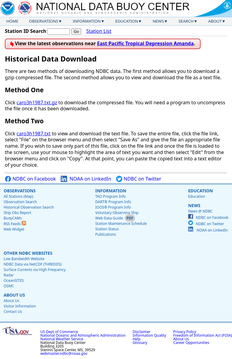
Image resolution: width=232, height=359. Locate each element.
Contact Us (13, 311)
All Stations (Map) (18, 196)
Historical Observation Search (29, 207)
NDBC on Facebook (30, 179)
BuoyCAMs (13, 218)
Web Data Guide (109, 218)
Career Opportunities (191, 342)
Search (186, 21)
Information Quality (149, 335)
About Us (14, 295)
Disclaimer (141, 331)
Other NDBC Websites (28, 253)
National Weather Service (61, 339)
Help (136, 339)
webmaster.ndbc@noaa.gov (63, 353)
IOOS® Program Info (113, 207)
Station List (98, 31)
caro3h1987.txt (34, 133)
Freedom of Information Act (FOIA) (202, 335)
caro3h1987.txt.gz (37, 102)
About (215, 21)
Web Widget (14, 229)
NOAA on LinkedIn (86, 179)
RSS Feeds (15, 223)
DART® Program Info (113, 201)
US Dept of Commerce (59, 331)
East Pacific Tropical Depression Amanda (145, 43)
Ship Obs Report (17, 212)
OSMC (9, 285)
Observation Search (20, 201)
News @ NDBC (200, 211)
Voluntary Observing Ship (116, 212)
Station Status (107, 228)
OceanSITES (14, 280)
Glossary (140, 342)
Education (126, 21)
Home (12, 21)
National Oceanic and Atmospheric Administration (83, 335)
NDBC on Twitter (138, 179)
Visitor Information (20, 306)
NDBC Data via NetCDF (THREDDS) (33, 264)
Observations (43, 21)
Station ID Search (25, 31)
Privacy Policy (184, 331)
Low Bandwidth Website (24, 258)
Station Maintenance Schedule (121, 223)
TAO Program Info (110, 196)
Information (87, 21)
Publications (105, 234)
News (158, 21)
